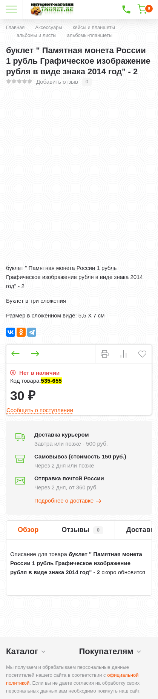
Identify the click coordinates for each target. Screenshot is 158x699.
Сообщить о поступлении (39, 410)
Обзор (28, 529)
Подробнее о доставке (68, 501)
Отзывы (82, 530)
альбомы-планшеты (89, 35)
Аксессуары (48, 27)
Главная (15, 27)
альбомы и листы (37, 35)
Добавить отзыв (57, 81)
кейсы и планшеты (94, 27)
